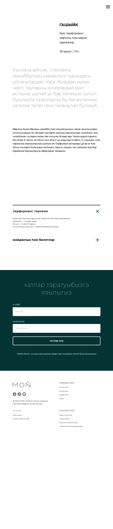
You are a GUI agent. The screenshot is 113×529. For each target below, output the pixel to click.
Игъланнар (63, 450)
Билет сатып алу (65, 478)
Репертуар (63, 454)
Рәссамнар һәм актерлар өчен (71, 489)
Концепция (63, 457)
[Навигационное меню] (108, 6)
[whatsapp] (24, 457)
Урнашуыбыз (64, 481)
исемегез (18, 384)
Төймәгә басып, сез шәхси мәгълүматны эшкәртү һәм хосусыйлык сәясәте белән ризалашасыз (56, 417)
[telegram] (19, 457)
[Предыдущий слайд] (5, 193)
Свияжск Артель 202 (21, 481)
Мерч (61, 461)
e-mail (16, 367)
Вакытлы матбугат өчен (68, 485)
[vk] (14, 457)
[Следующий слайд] (108, 193)
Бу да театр (17, 478)
